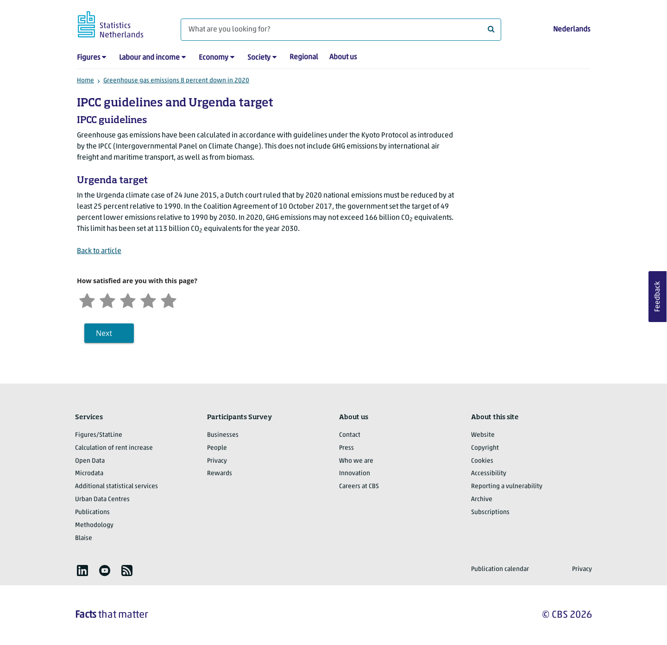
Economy (213, 58)
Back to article (99, 251)
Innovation (354, 474)
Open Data (90, 461)
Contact (349, 435)
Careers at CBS (359, 487)
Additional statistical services (116, 487)
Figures (88, 58)
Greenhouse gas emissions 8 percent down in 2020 (176, 81)
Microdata (89, 474)
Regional (303, 57)
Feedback (657, 296)
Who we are (356, 461)
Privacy (217, 461)
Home (85, 81)
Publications (92, 512)
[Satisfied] (148, 299)
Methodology (94, 525)
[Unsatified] (107, 299)
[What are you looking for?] (341, 30)
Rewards (219, 474)
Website (483, 435)
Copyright (485, 448)
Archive (481, 499)
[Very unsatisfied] (87, 299)
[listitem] (82, 570)
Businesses (223, 435)
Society (259, 58)
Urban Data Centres (102, 499)
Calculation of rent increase (114, 448)
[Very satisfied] (168, 299)
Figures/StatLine (98, 435)
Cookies (482, 461)
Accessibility (488, 474)
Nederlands (571, 29)
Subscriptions (490, 512)
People (217, 448)
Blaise (83, 538)
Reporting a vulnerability (506, 487)
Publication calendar (500, 569)
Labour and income (149, 58)
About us (343, 57)
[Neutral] (128, 299)
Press (346, 448)
